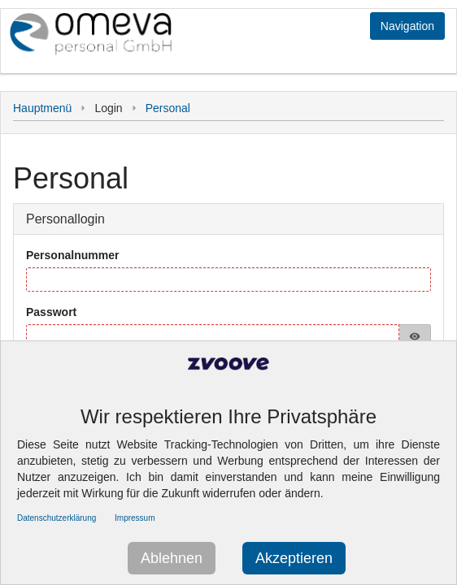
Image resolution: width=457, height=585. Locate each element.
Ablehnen (171, 558)
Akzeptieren (294, 558)
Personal (168, 108)
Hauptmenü (42, 108)
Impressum (135, 518)
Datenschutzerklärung (56, 518)
